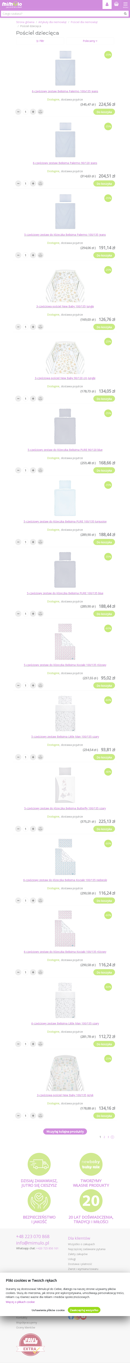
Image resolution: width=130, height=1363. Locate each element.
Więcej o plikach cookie (20, 1302)
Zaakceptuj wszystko (84, 1310)
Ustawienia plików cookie (48, 1310)
